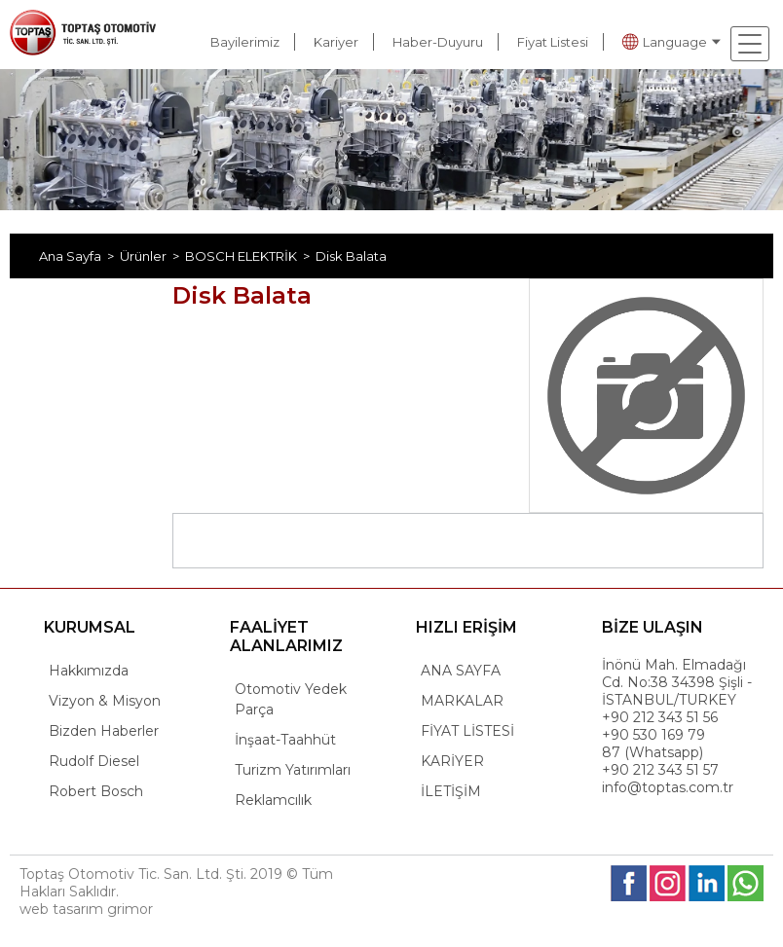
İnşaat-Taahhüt (285, 739)
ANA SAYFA (461, 670)
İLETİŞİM (451, 791)
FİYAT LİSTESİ (467, 731)
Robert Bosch (96, 791)
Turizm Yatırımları (293, 770)
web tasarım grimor (86, 909)
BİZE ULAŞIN (652, 627)
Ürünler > (152, 256)
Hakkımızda (89, 670)
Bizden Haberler (104, 731)
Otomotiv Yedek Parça (291, 699)
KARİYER (452, 761)
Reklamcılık (273, 800)
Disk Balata (351, 256)
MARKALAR (462, 701)
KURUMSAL (89, 627)
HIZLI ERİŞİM (466, 627)
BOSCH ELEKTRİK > (250, 256)
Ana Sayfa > (79, 256)
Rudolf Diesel (94, 761)
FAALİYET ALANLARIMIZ (286, 636)
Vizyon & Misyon (105, 701)
